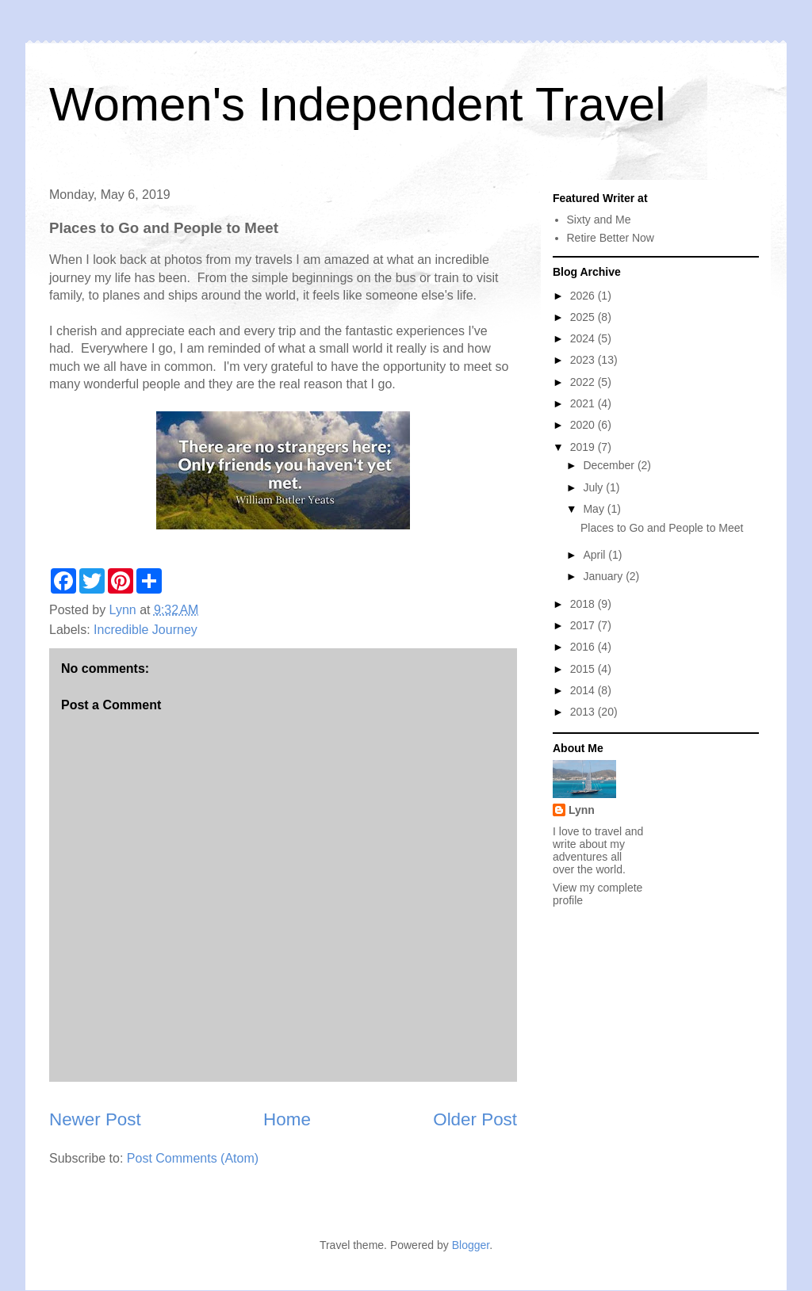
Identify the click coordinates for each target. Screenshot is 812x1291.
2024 (584, 338)
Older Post (475, 1119)
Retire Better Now (610, 237)
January (604, 576)
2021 (584, 403)
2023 (584, 359)
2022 (584, 382)
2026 (584, 295)
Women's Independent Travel (357, 104)
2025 (584, 317)
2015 (584, 669)
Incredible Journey (145, 629)
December (610, 465)
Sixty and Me (599, 219)
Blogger (470, 1245)
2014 (584, 690)
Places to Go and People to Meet (661, 527)
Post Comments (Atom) (193, 1158)
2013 (584, 711)
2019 (584, 447)
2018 (584, 604)
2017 (584, 625)
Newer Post (95, 1119)
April (595, 554)
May (595, 508)
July (594, 487)
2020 (584, 424)
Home (287, 1119)
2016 (584, 646)
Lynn (582, 810)
